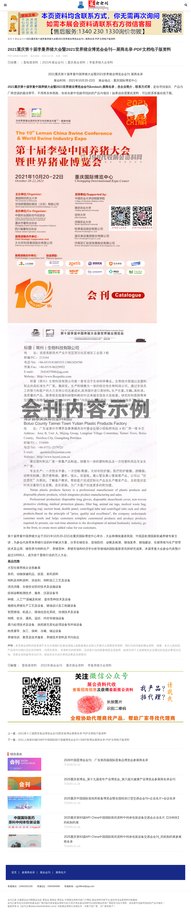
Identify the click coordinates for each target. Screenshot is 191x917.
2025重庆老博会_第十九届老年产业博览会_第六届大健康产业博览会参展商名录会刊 (119, 779)
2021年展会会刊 (51, 665)
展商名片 (61, 872)
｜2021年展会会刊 (51, 62)
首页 (10, 39)
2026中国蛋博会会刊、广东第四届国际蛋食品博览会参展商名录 (106, 760)
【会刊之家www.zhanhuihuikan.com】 (38, 906)
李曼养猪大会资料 (100, 665)
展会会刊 (19, 39)
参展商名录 (28, 872)
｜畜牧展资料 (29, 62)
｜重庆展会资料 (75, 62)
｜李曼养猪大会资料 (99, 62)
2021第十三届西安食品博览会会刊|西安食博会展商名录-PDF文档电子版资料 (62, 733)
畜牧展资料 (29, 665)
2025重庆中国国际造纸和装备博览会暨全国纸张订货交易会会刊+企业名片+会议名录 (119, 798)
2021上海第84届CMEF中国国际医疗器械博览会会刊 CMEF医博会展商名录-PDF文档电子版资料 (73, 739)
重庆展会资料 (75, 665)
